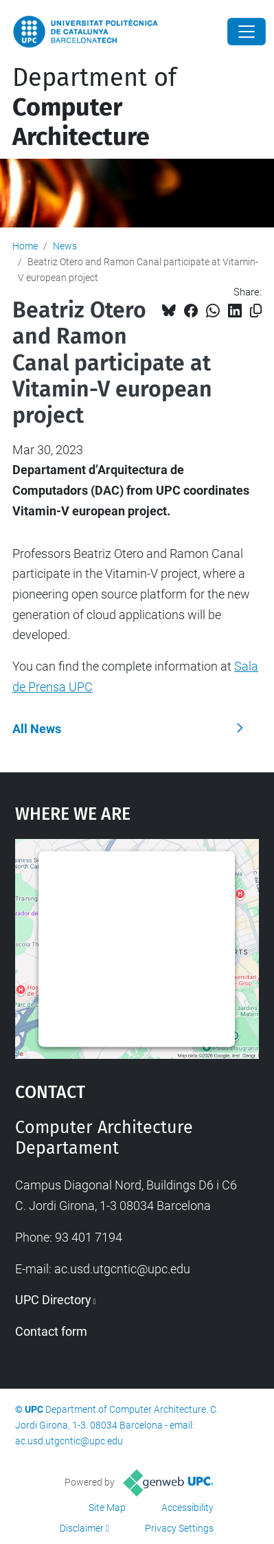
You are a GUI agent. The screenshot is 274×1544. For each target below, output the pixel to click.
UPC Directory (53, 1300)
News (65, 245)
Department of (94, 107)
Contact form (51, 1331)
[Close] (246, 31)
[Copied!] (256, 311)
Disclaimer (82, 1528)
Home (25, 245)
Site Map (107, 1507)
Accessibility (187, 1507)
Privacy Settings (179, 1528)
